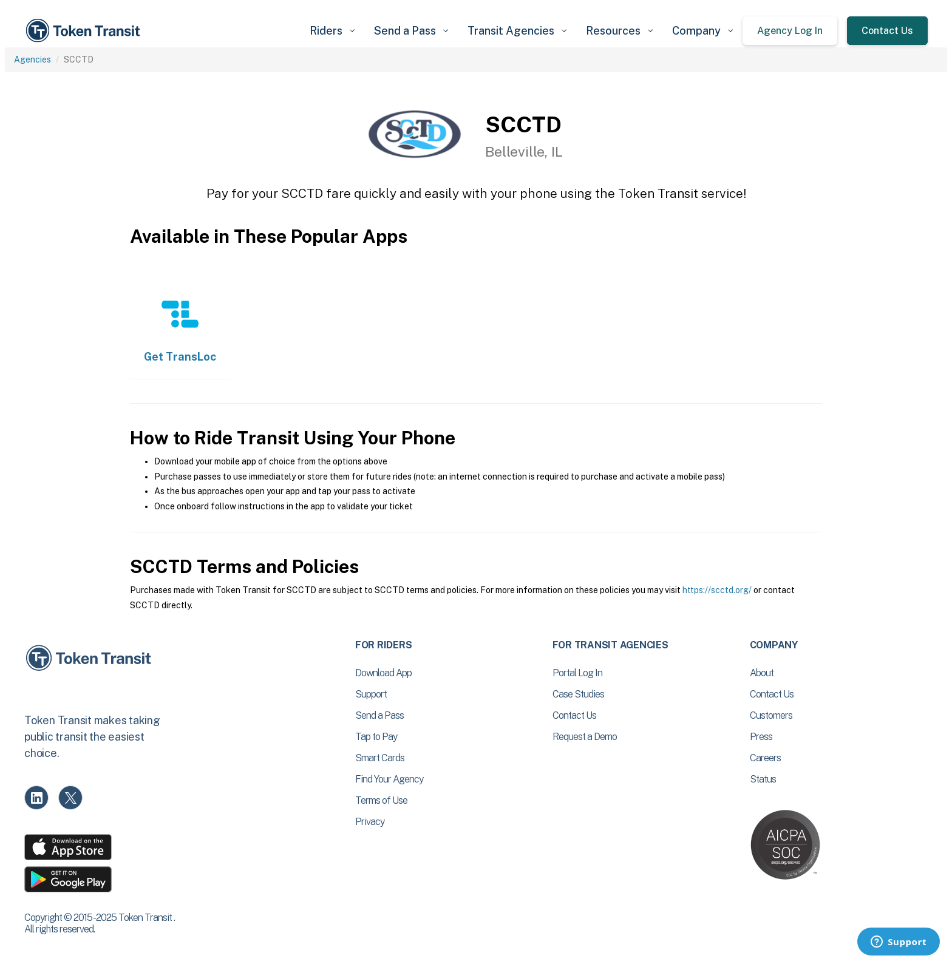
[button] (332, 31)
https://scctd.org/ (717, 590)
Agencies (32, 59)
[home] (85, 31)
